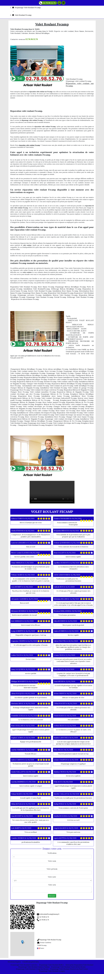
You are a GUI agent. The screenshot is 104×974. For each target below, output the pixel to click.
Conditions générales (30, 962)
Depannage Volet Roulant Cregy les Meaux (32, 969)
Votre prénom (52, 869)
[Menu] (63, 3)
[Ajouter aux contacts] (59, 3)
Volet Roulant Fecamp (52, 492)
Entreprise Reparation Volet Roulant (79, 965)
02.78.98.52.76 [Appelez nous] (47, 3)
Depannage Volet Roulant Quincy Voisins (33, 967)
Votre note (52, 877)
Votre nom (52, 861)
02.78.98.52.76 (44, 917)
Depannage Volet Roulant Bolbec (51, 965)
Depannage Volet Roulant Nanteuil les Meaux (68, 967)
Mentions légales (14, 962)
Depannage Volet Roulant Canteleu (24, 965)
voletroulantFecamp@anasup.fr (50, 914)
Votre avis (52, 885)
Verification (52, 853)
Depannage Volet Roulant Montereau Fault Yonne (69, 969)
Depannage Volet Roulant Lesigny (52, 971)
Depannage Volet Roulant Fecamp (49, 940)
